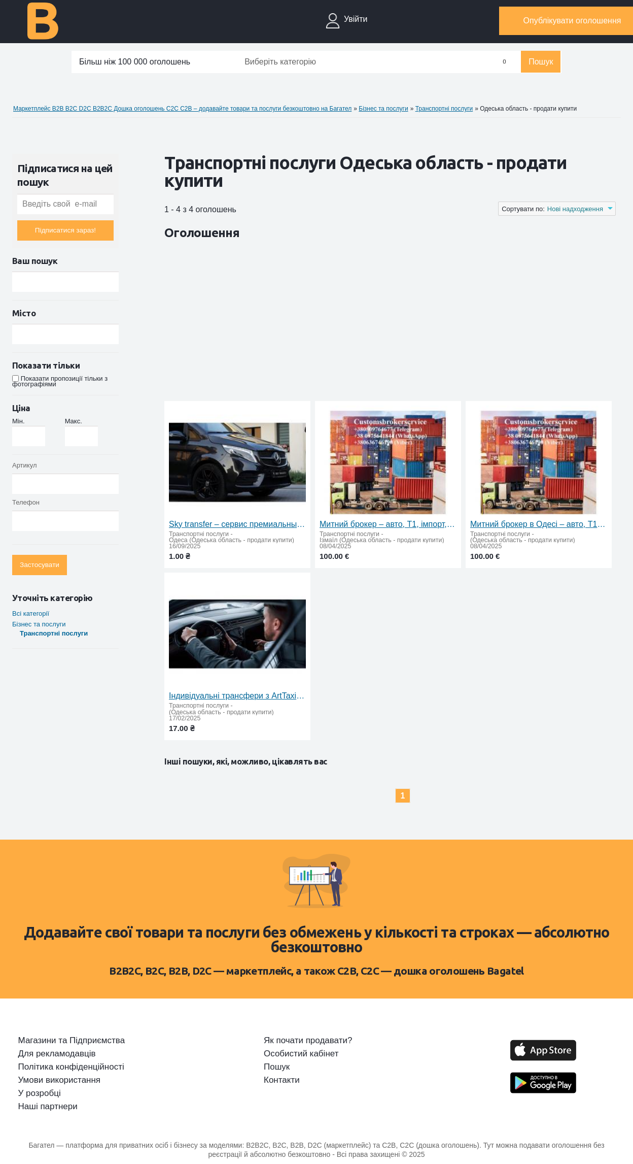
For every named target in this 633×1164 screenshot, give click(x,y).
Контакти (282, 1080)
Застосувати (39, 565)
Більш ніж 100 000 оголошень (134, 61)
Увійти (356, 19)
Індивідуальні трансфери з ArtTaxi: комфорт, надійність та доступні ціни (237, 695)
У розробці (39, 1093)
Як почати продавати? (308, 1040)
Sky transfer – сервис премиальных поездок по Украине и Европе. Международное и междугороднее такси (237, 524)
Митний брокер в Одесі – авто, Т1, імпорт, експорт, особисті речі (538, 524)
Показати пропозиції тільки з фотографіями (60, 381)
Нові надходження (575, 209)
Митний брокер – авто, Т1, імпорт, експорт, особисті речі (388, 524)
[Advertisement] (349, 322)
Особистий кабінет (301, 1053)
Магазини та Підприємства (71, 1040)
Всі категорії (30, 613)
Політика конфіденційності (71, 1067)
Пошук (541, 61)
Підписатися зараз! (65, 230)
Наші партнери (48, 1106)
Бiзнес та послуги (38, 624)
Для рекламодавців (57, 1053)
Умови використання (59, 1080)
